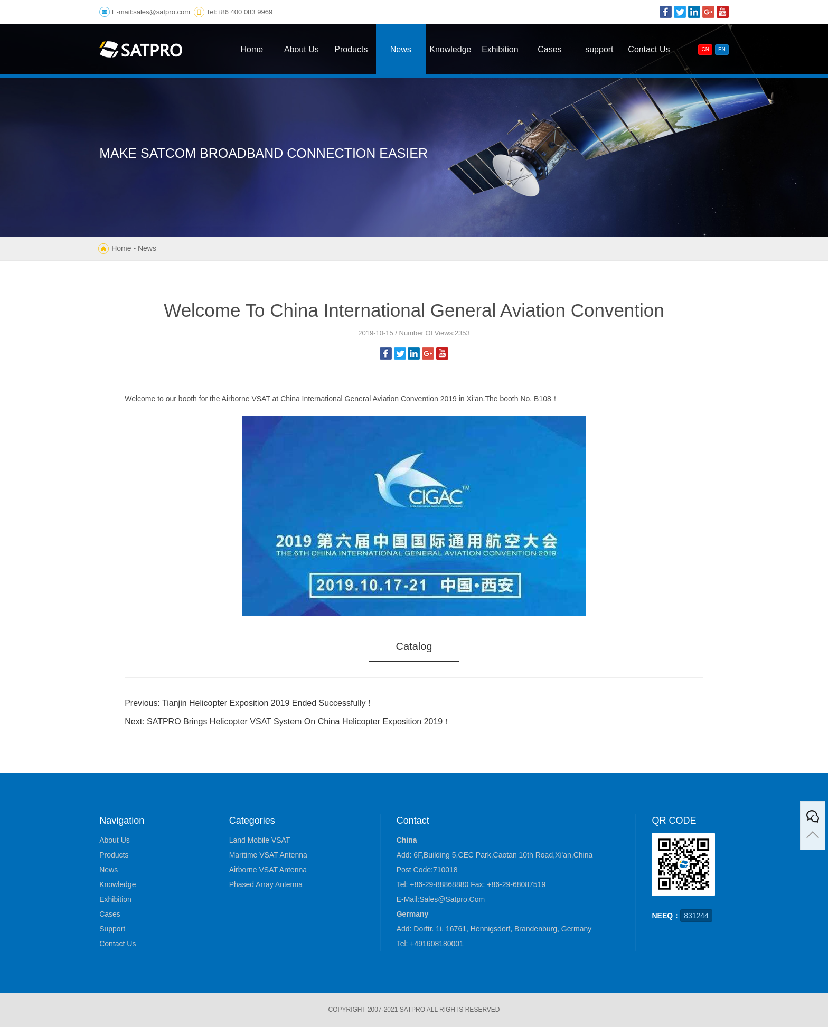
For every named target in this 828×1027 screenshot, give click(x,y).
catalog (414, 646)
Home (121, 248)
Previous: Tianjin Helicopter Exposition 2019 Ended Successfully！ (249, 703)
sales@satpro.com (161, 12)
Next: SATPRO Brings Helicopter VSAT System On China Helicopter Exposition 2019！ (288, 721)
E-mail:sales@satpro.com (441, 899)
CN (705, 49)
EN (722, 49)
